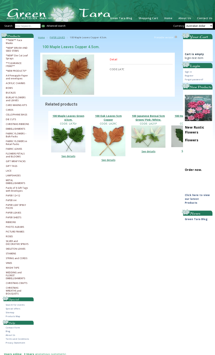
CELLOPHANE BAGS (16, 120)
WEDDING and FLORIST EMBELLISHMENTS (15, 280)
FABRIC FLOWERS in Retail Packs (16, 148)
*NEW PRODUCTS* (16, 76)
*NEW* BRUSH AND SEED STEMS (17, 55)
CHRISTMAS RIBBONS (17, 129)
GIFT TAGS (11, 171)
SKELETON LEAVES (15, 254)
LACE (8, 176)
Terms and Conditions (17, 344)
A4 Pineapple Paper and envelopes (17, 82)
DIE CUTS (11, 124)
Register (189, 81)
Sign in (188, 77)
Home (168, 23)
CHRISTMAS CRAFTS (16, 288)
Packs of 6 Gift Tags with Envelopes (17, 195)
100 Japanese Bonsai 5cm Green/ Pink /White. (148, 123)
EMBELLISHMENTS (15, 134)
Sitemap (10, 318)
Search (8, 31)
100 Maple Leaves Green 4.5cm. (68, 123)
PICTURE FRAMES (15, 237)
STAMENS (11, 258)
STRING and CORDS (16, 263)
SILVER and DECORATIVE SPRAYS (17, 248)
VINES (9, 268)
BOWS (9, 93)
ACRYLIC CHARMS (15, 88)
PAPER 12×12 (13, 200)
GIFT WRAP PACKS (16, 166)
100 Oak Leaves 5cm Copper (108, 123)
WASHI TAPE (12, 273)
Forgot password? (194, 85)
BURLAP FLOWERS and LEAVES (15, 104)
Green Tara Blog (121, 23)
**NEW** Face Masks (14, 47)
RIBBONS (11, 227)
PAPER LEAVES (13, 218)
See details (68, 161)
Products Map (13, 321)
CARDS (9, 115)
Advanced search (56, 31)
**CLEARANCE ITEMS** (14, 70)
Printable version (163, 42)
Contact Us (204, 23)
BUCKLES (11, 98)
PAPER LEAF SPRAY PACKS (16, 212)
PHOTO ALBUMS (15, 232)
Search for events (15, 310)
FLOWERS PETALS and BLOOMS (15, 160)
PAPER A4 (11, 205)
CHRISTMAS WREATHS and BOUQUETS (13, 296)
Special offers (13, 314)
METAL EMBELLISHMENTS (15, 187)
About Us (184, 23)
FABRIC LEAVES (14, 154)
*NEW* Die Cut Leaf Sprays (17, 62)
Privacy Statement (15, 348)
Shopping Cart (148, 23)
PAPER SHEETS (13, 222)
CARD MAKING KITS (16, 110)
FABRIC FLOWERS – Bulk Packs (16, 140)
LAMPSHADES (13, 180)
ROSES (9, 241)
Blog (8, 336)
